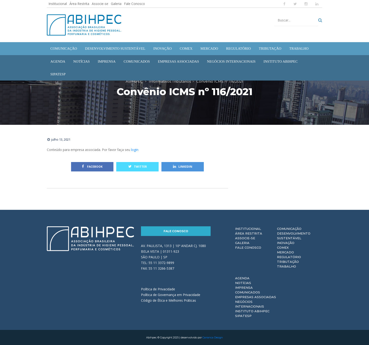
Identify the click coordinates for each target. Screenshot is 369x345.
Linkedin (182, 167)
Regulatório (289, 257)
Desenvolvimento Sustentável (293, 235)
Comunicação (289, 229)
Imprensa (244, 287)
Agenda (242, 278)
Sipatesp (243, 316)
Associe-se (100, 3)
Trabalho (286, 266)
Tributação (288, 262)
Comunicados (247, 292)
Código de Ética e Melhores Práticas (168, 300)
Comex (283, 247)
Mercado (285, 252)
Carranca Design (212, 337)
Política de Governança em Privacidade (170, 294)
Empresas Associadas (255, 297)
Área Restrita (79, 3)
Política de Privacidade (158, 289)
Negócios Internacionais (249, 304)
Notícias (243, 283)
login (134, 149)
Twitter (137, 167)
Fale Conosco (134, 3)
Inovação (285, 243)
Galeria (116, 3)
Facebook (92, 167)
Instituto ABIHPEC (252, 311)
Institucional (57, 3)
